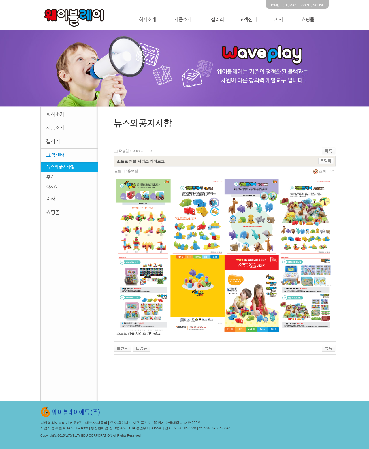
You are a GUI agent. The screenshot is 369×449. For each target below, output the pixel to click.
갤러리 (217, 19)
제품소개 (183, 19)
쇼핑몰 (307, 19)
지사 (278, 19)
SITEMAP (289, 5)
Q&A (51, 187)
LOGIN (304, 5)
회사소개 (147, 19)
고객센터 (248, 19)
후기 (50, 177)
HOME (274, 5)
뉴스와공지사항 (60, 167)
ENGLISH (317, 5)
